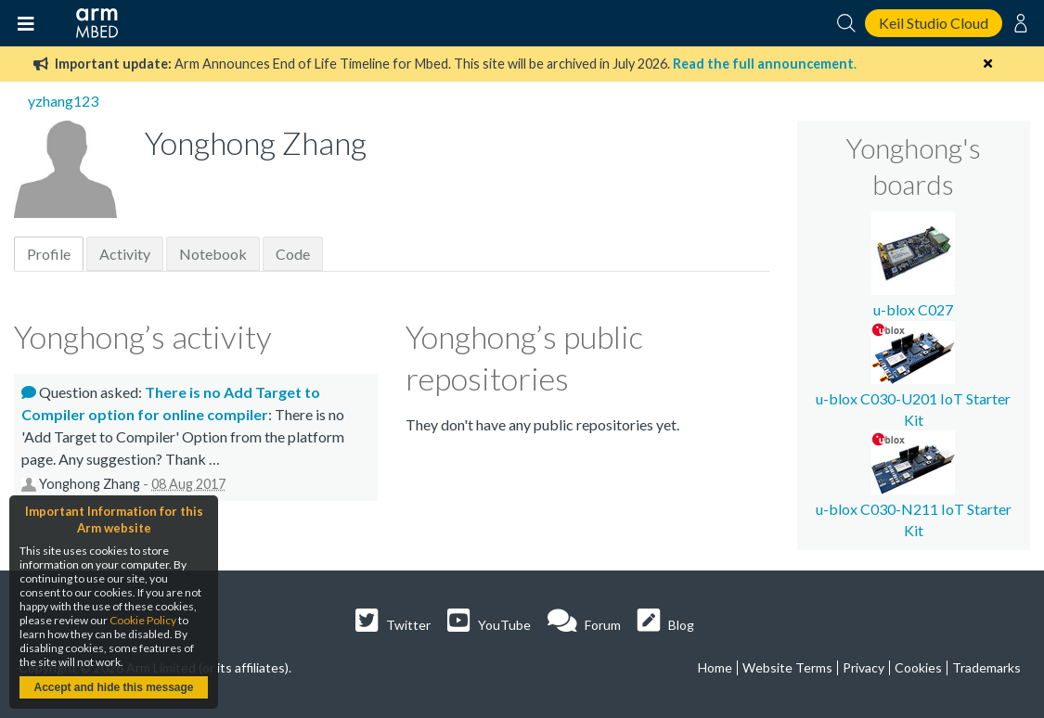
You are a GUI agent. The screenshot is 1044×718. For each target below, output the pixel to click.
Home (715, 667)
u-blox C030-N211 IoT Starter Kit (914, 509)
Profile (49, 254)
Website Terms (787, 667)
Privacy (863, 667)
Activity (124, 254)
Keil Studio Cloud (933, 23)
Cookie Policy (143, 620)
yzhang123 (63, 100)
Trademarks (986, 667)
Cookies (918, 667)
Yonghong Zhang (89, 484)
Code (293, 254)
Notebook (213, 254)
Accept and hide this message (113, 687)
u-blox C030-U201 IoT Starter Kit (913, 399)
